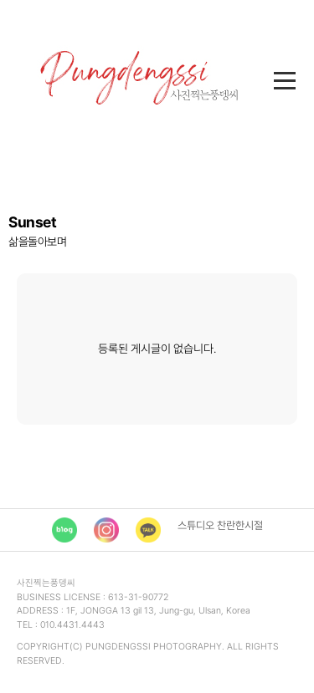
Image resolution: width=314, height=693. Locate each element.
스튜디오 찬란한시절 (220, 525)
